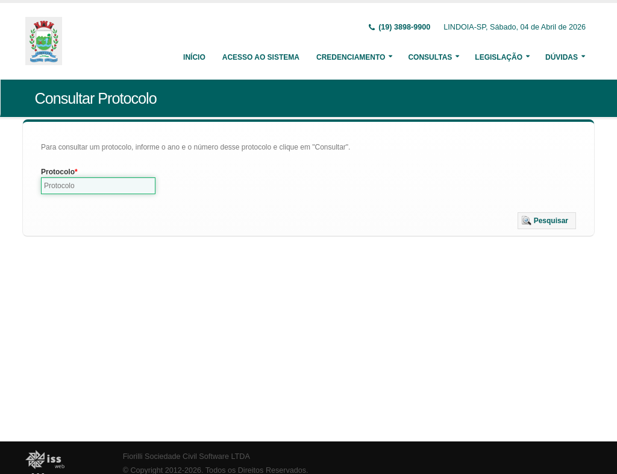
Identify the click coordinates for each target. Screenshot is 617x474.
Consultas (430, 57)
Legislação (498, 57)
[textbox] (98, 185)
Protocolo (58, 172)
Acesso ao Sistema (260, 57)
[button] (547, 220)
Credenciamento (350, 57)
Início (194, 57)
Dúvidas (561, 57)
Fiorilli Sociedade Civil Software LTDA (186, 456)
